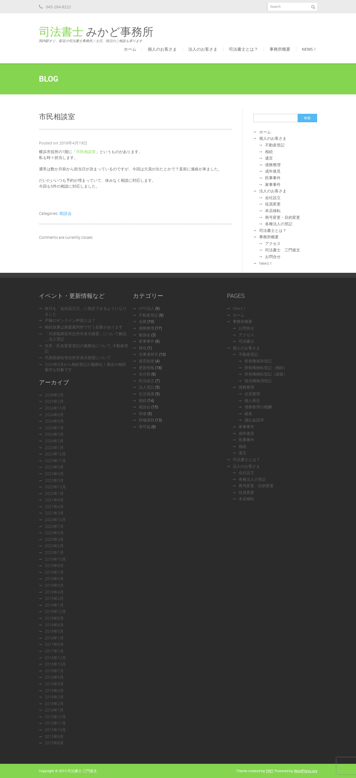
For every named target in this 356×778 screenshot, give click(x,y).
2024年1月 (54, 447)
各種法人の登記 (278, 223)
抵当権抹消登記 (258, 380)
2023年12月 (55, 454)
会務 (143, 321)
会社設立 (273, 197)
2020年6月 (54, 532)
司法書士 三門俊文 (282, 249)
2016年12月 (55, 657)
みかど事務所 (96, 34)
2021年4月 (54, 506)
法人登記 (146, 387)
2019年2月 (54, 598)
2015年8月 (54, 742)
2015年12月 (55, 716)
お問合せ (273, 256)
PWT (269, 770)
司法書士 (246, 341)
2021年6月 (54, 499)
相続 (269, 151)
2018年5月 (54, 631)
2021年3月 (54, 513)
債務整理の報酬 (258, 406)
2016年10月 (55, 664)
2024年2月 (54, 440)
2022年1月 (54, 493)
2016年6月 (54, 677)
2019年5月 (54, 585)
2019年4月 (54, 592)
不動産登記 (275, 145)
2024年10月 (55, 408)
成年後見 (273, 171)
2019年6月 (54, 578)
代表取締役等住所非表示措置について (78, 357)
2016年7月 (54, 670)
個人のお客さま (162, 49)
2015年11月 (55, 723)
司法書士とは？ (243, 49)
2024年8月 (54, 421)
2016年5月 (54, 683)
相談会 (65, 213)
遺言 (269, 158)
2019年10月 (55, 559)
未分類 (144, 374)
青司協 (144, 426)
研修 (143, 413)
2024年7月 (54, 427)
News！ (309, 49)
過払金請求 (254, 420)
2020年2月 (54, 545)
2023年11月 (55, 460)
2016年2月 (54, 703)
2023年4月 (54, 473)
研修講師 (146, 420)
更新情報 (146, 367)
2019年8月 (54, 565)
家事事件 (273, 184)
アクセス (273, 243)
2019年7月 (54, 572)
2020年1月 (54, 552)
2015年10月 (55, 729)
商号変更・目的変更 (282, 217)
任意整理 (252, 393)
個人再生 (252, 400)
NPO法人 (146, 308)
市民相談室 (86, 151)
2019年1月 (54, 605)
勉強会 (144, 334)
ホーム (130, 49)
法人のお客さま (202, 49)
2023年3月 (54, 480)
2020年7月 (54, 526)
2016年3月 (54, 697)
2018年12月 (55, 611)
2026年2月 (54, 394)
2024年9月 (54, 414)
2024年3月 (54, 434)
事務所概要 (280, 49)
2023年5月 (54, 467)
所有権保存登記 (258, 361)
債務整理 (273, 164)
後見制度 (146, 361)
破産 (248, 413)
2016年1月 (54, 710)
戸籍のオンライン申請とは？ (70, 320)
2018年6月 (54, 624)
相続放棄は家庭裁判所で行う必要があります (84, 327)
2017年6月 (54, 644)
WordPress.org (305, 770)
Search (275, 7)
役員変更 (273, 204)
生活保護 (146, 393)
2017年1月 (54, 651)
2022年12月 (55, 486)
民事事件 (273, 177)
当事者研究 (148, 354)
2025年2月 (54, 401)
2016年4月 (54, 690)
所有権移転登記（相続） (265, 367)
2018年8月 (54, 618)
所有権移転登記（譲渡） (265, 374)
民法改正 (146, 380)
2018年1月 (54, 637)
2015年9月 (54, 736)
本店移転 (273, 210)
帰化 (143, 347)
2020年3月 (54, 539)
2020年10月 (55, 519)
